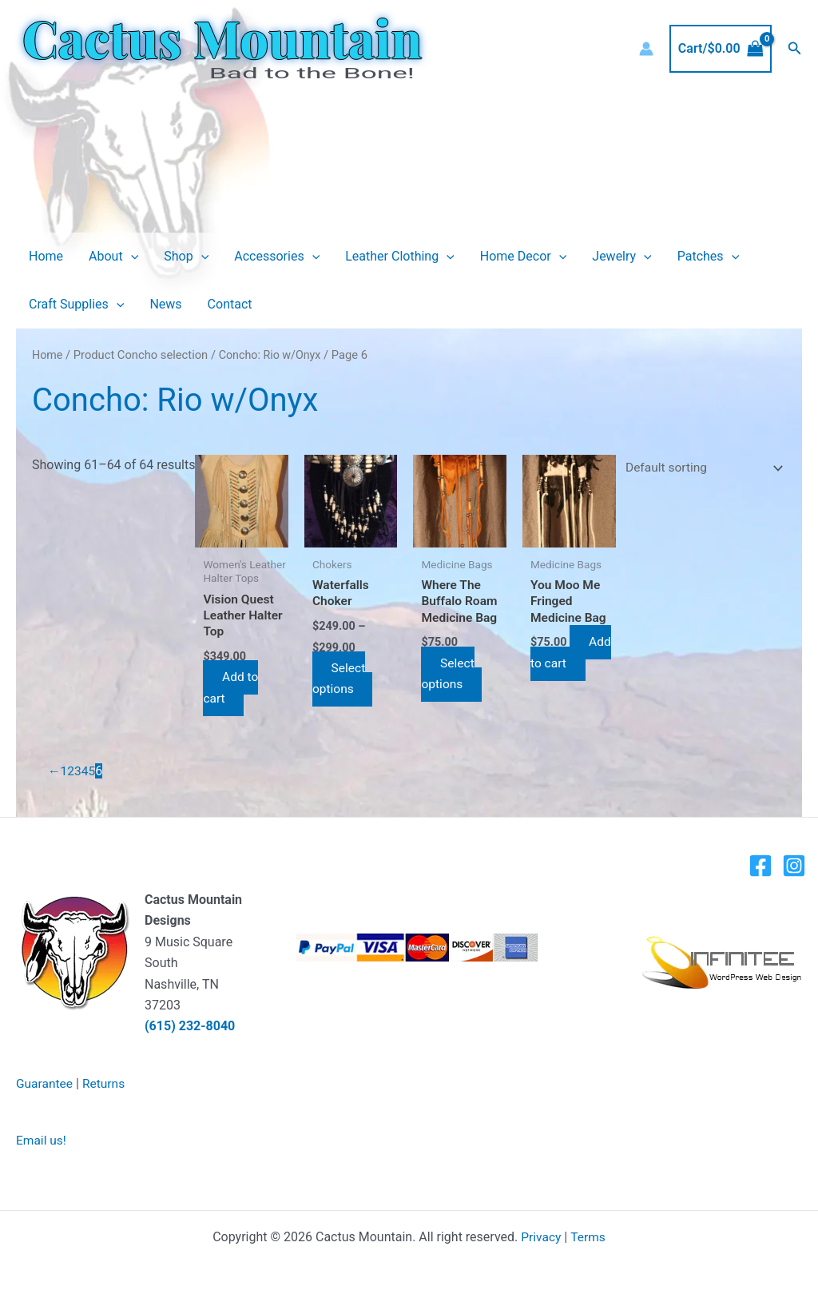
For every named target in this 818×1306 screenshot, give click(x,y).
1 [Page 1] (64, 770)
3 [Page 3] (78, 770)
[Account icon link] (646, 49)
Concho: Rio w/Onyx (272, 355)
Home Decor (523, 257)
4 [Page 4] (85, 770)
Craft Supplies (76, 304)
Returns (106, 1083)
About (113, 257)
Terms (588, 1236)
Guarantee (45, 1083)
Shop (186, 257)
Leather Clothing (400, 257)
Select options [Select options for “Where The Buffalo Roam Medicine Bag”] (448, 674)
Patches (708, 257)
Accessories (277, 257)
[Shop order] (698, 469)
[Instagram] (794, 866)
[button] (795, 48)
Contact (230, 304)
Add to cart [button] (233, 688)
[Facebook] (760, 866)
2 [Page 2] (71, 770)
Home (46, 256)
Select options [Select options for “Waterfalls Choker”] (340, 678)
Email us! (42, 1140)
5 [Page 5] (93, 770)
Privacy (541, 1236)
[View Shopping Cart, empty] (720, 49)
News (165, 304)
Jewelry (621, 257)
